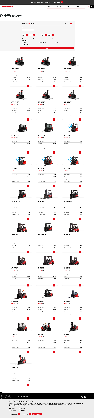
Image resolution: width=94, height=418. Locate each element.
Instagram (81, 397)
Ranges (23, 27)
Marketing (23, 410)
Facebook (78, 397)
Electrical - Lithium (27, 44)
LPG (57, 42)
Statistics (23, 408)
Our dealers (78, 6)
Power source (40, 314)
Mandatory (13, 408)
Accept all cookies (37, 414)
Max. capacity (14, 77)
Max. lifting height (14, 75)
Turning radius (14, 79)
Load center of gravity (15, 81)
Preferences (13, 410)
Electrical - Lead (43, 42)
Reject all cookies (15, 414)
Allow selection (26, 414)
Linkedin (84, 397)
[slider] (22, 38)
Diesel (25, 42)
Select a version (58, 2)
